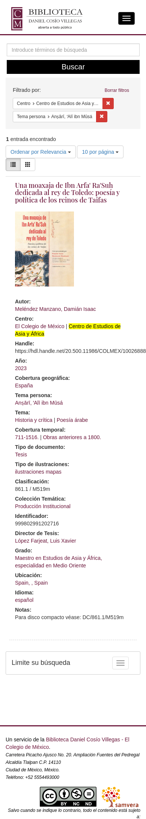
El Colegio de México (40, 326)
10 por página (100, 152)
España (24, 385)
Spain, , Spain (31, 583)
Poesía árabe (72, 420)
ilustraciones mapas (38, 472)
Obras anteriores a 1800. (72, 437)
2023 (21, 368)
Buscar (73, 67)
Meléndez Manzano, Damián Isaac (55, 309)
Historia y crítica (34, 420)
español (24, 600)
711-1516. (27, 437)
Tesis (21, 455)
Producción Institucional (43, 506)
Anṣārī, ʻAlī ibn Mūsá (39, 403)
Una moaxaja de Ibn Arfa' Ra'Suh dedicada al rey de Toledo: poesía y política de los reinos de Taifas (67, 193)
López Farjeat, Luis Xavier (45, 541)
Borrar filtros (117, 90)
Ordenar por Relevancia (41, 152)
